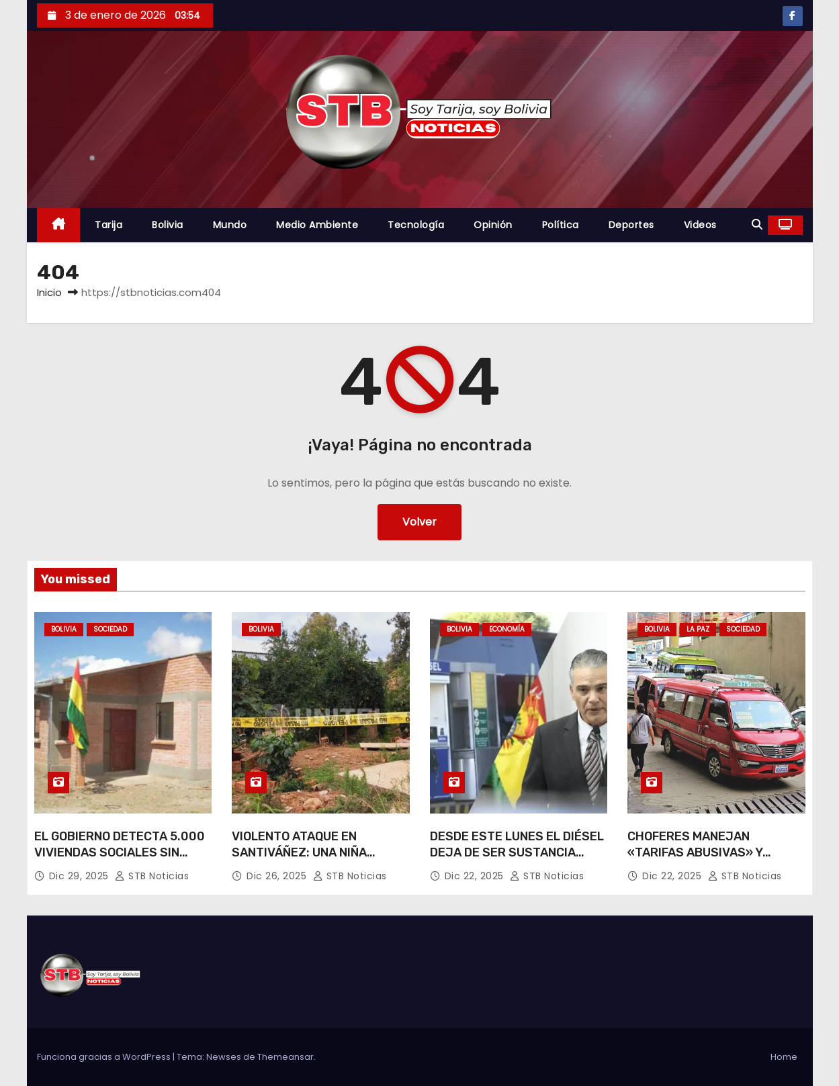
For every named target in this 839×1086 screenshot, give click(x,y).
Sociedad (110, 629)
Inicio (49, 292)
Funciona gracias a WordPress (105, 1056)
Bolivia (167, 225)
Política (560, 225)
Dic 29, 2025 (80, 876)
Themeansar (285, 1056)
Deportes (631, 225)
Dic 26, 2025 (278, 876)
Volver (419, 522)
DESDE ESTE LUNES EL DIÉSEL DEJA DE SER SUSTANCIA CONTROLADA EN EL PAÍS (517, 852)
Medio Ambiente (317, 225)
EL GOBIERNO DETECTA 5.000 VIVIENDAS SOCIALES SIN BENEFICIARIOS (119, 852)
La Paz (698, 629)
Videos (700, 225)
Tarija (108, 225)
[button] (757, 224)
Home (783, 1056)
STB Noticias (152, 876)
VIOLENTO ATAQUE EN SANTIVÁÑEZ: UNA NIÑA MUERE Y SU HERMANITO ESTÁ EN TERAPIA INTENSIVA (319, 860)
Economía (507, 629)
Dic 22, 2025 (476, 876)
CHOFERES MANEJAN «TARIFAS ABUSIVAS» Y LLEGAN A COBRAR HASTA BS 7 (711, 860)
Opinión (493, 225)
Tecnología (416, 225)
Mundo (230, 225)
